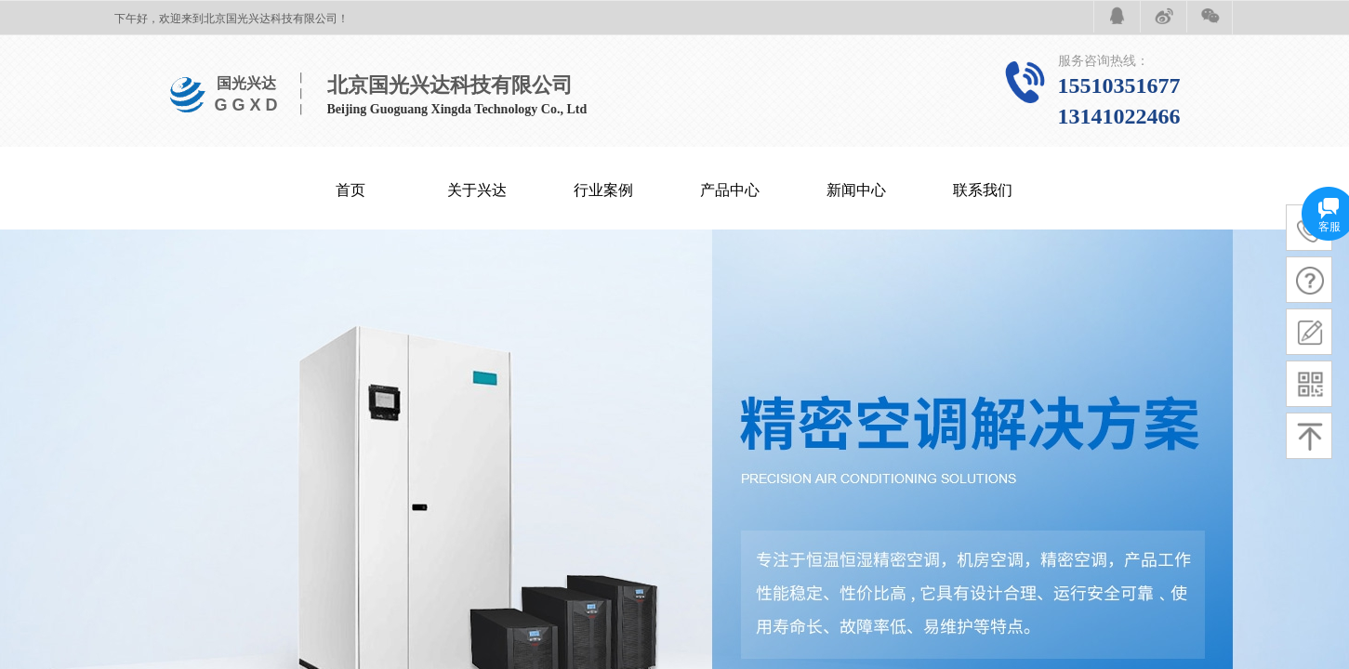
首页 (350, 190)
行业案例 (603, 190)
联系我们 (982, 190)
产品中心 (730, 190)
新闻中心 (856, 190)
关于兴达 (477, 190)
